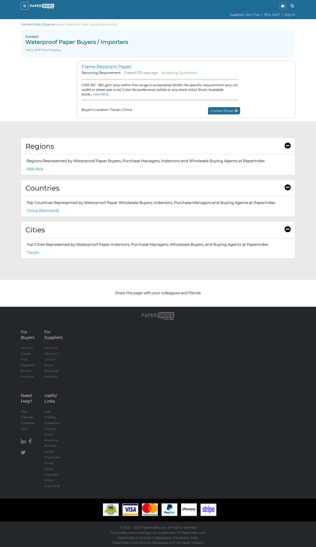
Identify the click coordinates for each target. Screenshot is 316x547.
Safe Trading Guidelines (52, 417)
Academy (51, 440)
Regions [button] (158, 146)
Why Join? (272, 15)
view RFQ (101, 94)
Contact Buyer (224, 111)
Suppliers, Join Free (245, 15)
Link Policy (52, 486)
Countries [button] (158, 188)
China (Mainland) (43, 210)
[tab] (158, 146)
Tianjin (33, 252)
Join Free (50, 348)
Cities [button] (158, 230)
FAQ (24, 411)
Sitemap (27, 417)
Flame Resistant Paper (106, 66)
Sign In (289, 15)
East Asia (35, 169)
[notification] (282, 6)
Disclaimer (52, 457)
